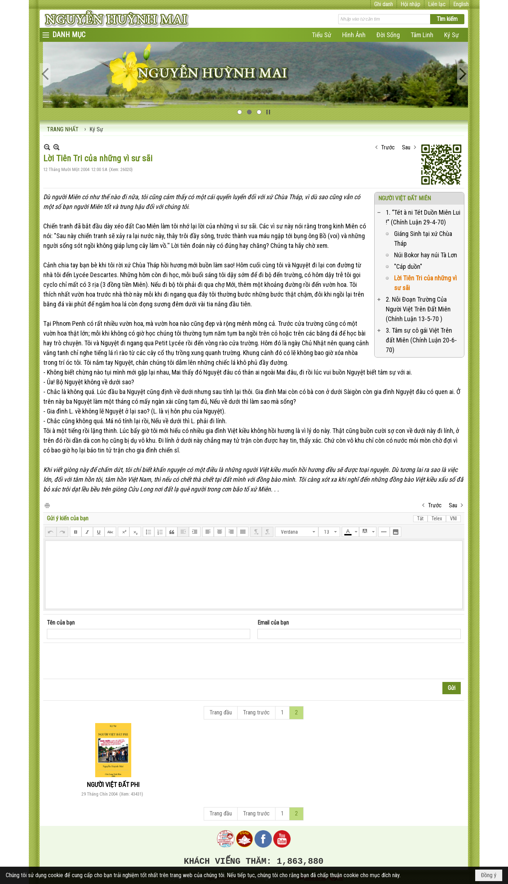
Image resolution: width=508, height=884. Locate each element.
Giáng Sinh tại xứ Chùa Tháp (423, 238)
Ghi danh (383, 4)
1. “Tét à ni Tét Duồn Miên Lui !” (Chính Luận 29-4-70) (423, 217)
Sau (406, 147)
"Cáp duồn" (408, 266)
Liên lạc (437, 4)
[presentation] (101, 661)
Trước (388, 147)
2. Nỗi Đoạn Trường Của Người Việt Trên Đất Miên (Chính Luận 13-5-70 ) (418, 309)
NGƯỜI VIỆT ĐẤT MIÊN (404, 198)
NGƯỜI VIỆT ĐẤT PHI (113, 784)
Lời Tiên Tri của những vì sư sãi (425, 283)
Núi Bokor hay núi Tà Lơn (425, 255)
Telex (437, 518)
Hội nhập (410, 4)
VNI (453, 518)
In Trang (46, 505)
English (461, 4)
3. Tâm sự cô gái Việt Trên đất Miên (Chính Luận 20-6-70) (421, 340)
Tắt (420, 518)
